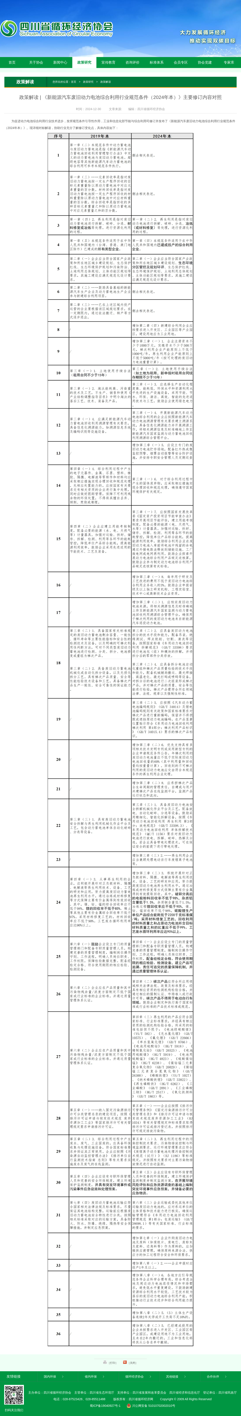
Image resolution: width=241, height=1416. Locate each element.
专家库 (229, 62)
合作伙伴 (217, 1376)
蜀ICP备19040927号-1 (105, 1405)
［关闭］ (130, 1362)
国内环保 (54, 1376)
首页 (12, 62)
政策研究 (84, 62)
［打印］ (110, 1362)
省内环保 (95, 1376)
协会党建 (205, 62)
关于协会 (36, 62)
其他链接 (176, 1376)
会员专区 (181, 62)
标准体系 (157, 62)
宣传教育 (108, 62)
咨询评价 (133, 62)
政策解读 (105, 81)
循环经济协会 (138, 1376)
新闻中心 (60, 62)
